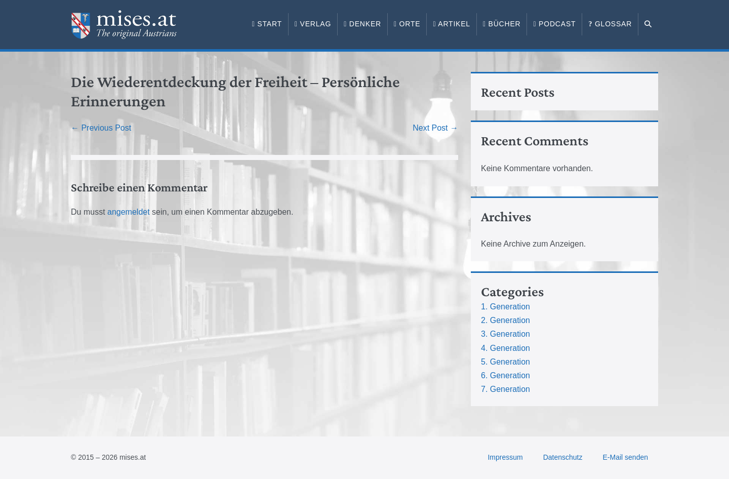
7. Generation (505, 389)
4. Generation (505, 348)
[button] (648, 24)
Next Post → (435, 128)
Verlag (313, 24)
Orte (407, 24)
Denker (362, 24)
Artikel (451, 24)
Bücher (502, 24)
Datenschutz (563, 457)
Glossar (610, 24)
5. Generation (505, 361)
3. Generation (505, 334)
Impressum (505, 457)
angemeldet (128, 212)
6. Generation (505, 375)
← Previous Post (101, 128)
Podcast (554, 24)
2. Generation (505, 320)
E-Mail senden (626, 457)
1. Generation (505, 306)
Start (267, 24)
